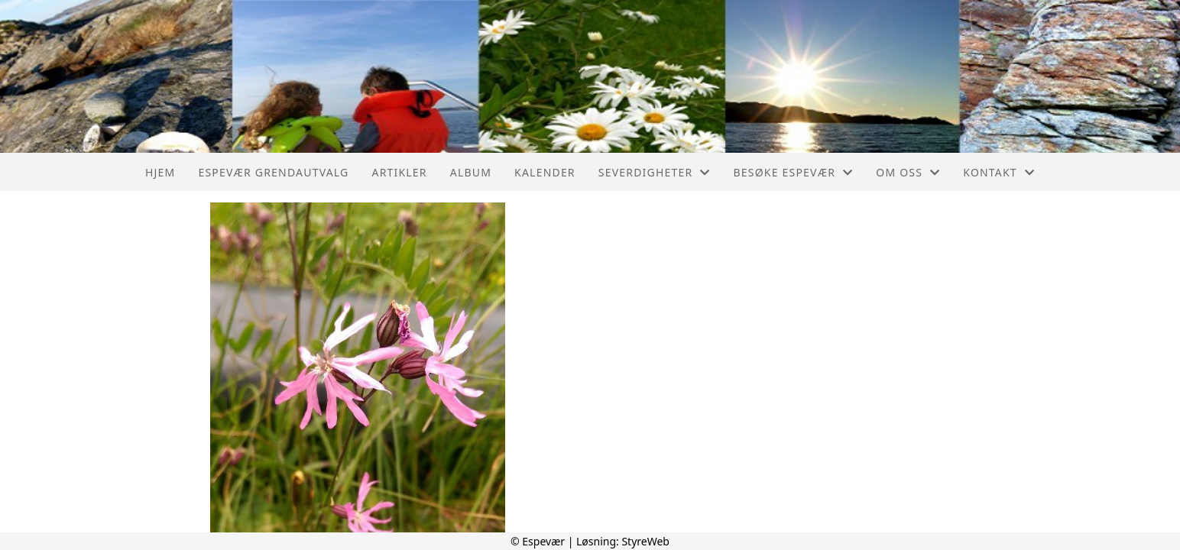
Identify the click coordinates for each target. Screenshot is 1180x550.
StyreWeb (645, 541)
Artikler (398, 172)
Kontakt (999, 172)
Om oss (908, 172)
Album (470, 172)
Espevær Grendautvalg (273, 172)
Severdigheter (654, 172)
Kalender (544, 172)
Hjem (160, 172)
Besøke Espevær (794, 172)
